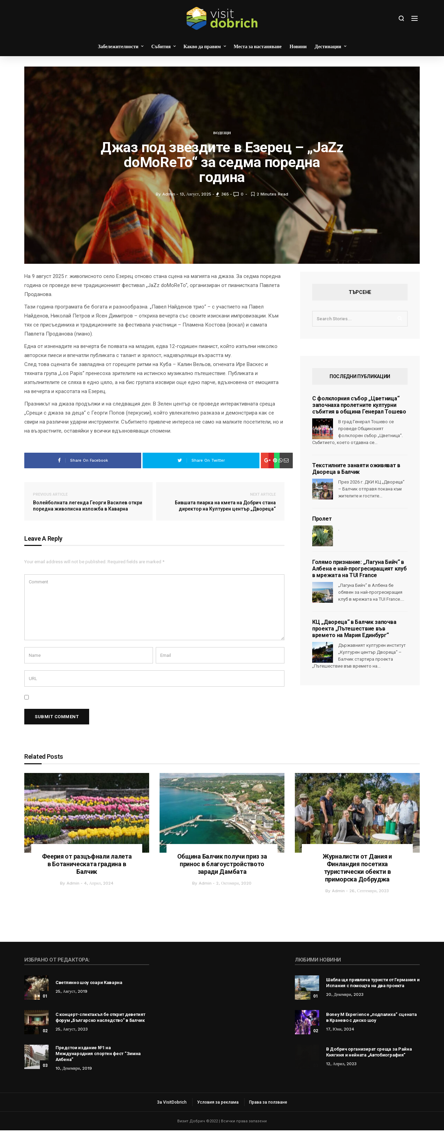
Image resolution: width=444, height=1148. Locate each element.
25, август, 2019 (71, 1009)
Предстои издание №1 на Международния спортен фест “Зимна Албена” (98, 1071)
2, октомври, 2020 (233, 900)
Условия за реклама (218, 1119)
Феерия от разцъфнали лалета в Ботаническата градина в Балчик (87, 881)
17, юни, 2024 (340, 1046)
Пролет (322, 536)
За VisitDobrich (172, 1119)
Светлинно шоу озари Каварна (89, 1000)
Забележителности (118, 46)
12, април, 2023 (341, 1081)
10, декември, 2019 (74, 1086)
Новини (298, 46)
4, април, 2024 (99, 900)
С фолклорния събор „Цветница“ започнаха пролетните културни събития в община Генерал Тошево (359, 423)
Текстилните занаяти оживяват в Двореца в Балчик (356, 486)
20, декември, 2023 (345, 1012)
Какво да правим (202, 46)
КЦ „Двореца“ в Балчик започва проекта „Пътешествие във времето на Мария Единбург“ (354, 646)
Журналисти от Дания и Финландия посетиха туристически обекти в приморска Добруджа (357, 885)
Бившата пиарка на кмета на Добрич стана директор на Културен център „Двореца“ (220, 519)
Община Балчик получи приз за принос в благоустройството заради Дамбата (222, 881)
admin (73, 900)
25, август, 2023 (72, 1046)
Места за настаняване (258, 46)
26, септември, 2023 (369, 908)
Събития (161, 46)
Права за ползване (268, 1119)
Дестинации (328, 46)
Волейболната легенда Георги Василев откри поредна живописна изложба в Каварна (88, 519)
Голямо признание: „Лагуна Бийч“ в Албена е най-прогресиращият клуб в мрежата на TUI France (359, 586)
